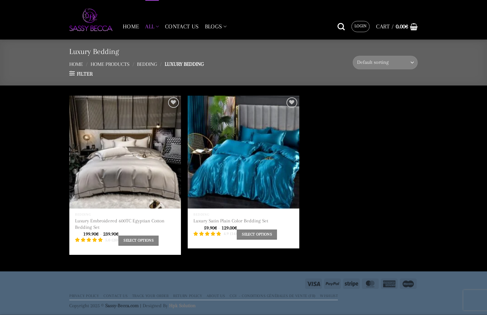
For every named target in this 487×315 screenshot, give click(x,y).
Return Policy (187, 295)
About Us (216, 295)
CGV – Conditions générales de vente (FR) (273, 295)
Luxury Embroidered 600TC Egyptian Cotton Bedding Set (119, 224)
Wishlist (329, 295)
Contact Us (115, 295)
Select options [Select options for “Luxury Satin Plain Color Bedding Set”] (257, 234)
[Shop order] (385, 62)
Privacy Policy (84, 295)
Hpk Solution (182, 305)
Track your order (150, 295)
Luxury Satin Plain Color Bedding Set (230, 220)
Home (76, 64)
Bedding (147, 64)
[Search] (341, 26)
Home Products (110, 64)
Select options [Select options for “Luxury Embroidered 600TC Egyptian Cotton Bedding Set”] (138, 240)
